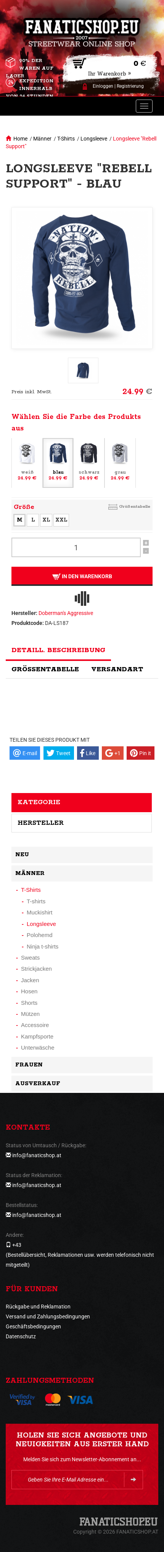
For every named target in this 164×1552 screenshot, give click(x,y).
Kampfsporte (37, 1036)
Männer (42, 139)
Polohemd (40, 935)
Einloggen (103, 86)
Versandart (117, 669)
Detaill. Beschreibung (58, 650)
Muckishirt (40, 912)
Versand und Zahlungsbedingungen (48, 1316)
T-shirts (36, 901)
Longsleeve (93, 139)
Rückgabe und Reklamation (38, 1306)
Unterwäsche (38, 1047)
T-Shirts (66, 139)
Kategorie (39, 802)
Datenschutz (21, 1336)
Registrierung (130, 86)
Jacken (30, 980)
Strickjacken (36, 968)
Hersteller (41, 823)
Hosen (29, 991)
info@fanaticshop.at (36, 1155)
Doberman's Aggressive (66, 613)
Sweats (30, 957)
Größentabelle (134, 506)
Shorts (29, 1002)
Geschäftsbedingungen (33, 1326)
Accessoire (35, 1025)
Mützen (30, 1014)
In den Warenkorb (82, 576)
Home (20, 139)
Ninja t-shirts (42, 946)
